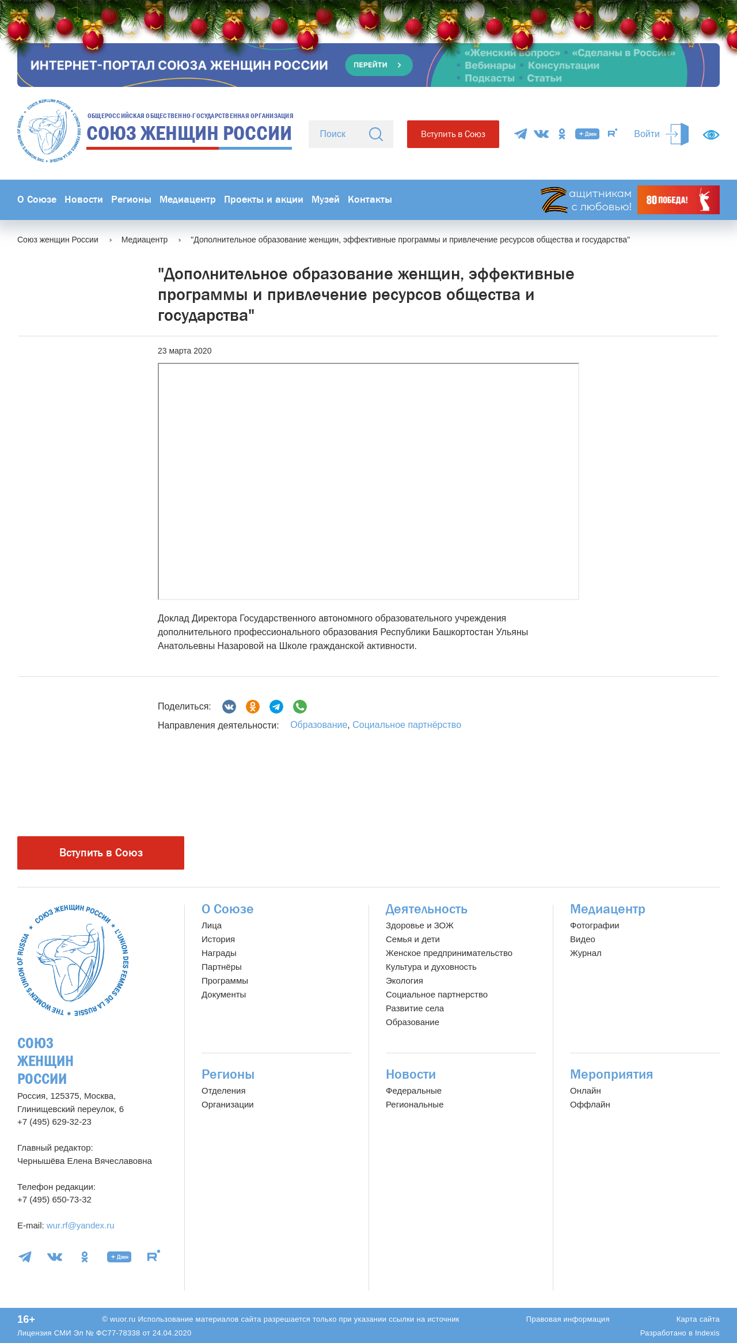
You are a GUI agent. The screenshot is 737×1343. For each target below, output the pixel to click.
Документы (224, 994)
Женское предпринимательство (449, 953)
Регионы (131, 199)
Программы (225, 980)
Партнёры (222, 967)
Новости (83, 199)
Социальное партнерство (437, 994)
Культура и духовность (431, 967)
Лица (212, 925)
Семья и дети (413, 939)
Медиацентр (187, 199)
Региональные (414, 1104)
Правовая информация (568, 1319)
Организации (228, 1104)
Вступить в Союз (453, 134)
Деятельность (427, 909)
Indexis (707, 1333)
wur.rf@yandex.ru (81, 1225)
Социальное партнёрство (406, 725)
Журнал (586, 953)
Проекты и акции (263, 199)
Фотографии (595, 925)
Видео (582, 939)
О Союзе (36, 199)
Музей (325, 199)
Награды (219, 953)
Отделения (224, 1090)
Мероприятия (612, 1074)
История (218, 939)
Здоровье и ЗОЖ (420, 925)
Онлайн (585, 1090)
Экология (404, 980)
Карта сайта (698, 1319)
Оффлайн (590, 1104)
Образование (318, 725)
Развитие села (415, 1008)
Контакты (370, 199)
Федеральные (414, 1090)
